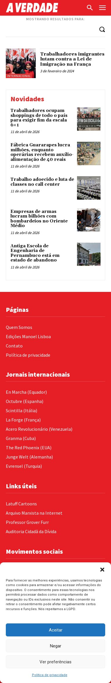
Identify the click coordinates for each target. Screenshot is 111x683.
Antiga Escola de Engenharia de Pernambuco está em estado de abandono (35, 253)
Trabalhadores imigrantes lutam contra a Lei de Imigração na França (72, 59)
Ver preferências (55, 661)
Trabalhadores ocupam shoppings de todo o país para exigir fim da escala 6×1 (38, 118)
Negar (55, 646)
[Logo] (44, 7)
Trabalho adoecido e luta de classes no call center (42, 182)
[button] (102, 569)
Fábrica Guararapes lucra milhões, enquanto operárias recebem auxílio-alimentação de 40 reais (42, 152)
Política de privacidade (49, 675)
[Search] (102, 29)
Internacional (19, 76)
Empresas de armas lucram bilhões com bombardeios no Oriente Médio (39, 219)
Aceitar (55, 630)
